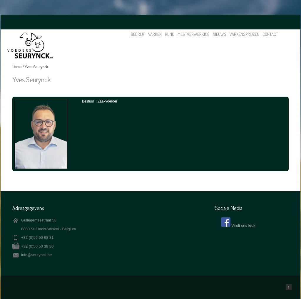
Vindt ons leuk (243, 225)
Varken (155, 34)
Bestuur (88, 101)
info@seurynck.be (36, 255)
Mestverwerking (194, 34)
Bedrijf (138, 34)
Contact (270, 34)
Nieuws (219, 34)
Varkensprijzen (244, 34)
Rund (169, 34)
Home (17, 67)
